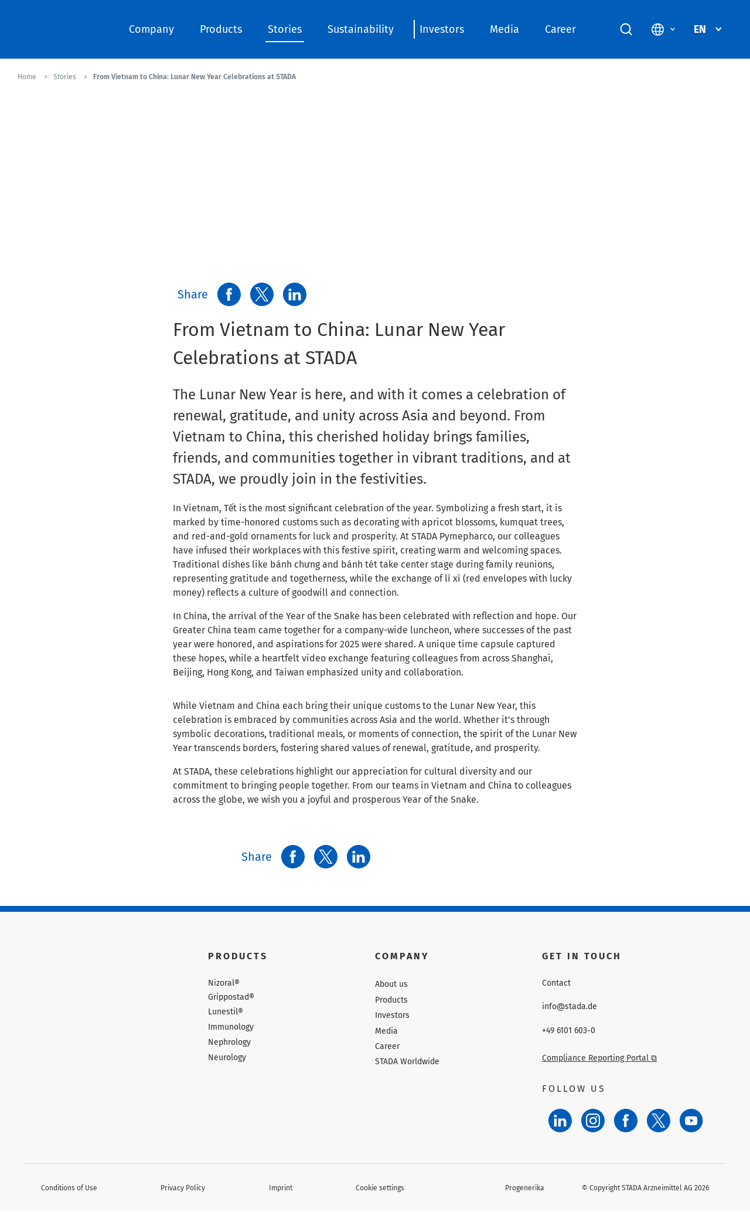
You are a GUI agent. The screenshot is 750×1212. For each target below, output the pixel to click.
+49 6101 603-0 (568, 1031)
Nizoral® (224, 983)
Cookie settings (380, 1188)
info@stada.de (569, 1006)
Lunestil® (225, 1012)
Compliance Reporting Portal (599, 1058)
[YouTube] (691, 1120)
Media (504, 29)
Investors (442, 29)
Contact (556, 983)
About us (391, 984)
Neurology (227, 1057)
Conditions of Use (69, 1188)
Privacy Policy (183, 1188)
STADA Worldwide (407, 1062)
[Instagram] (593, 1120)
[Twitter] (658, 1120)
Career (560, 29)
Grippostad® (231, 997)
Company (151, 29)
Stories (285, 29)
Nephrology (229, 1042)
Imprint (280, 1188)
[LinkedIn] (560, 1120)
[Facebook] (626, 1120)
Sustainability (361, 29)
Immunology (231, 1027)
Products (221, 29)
